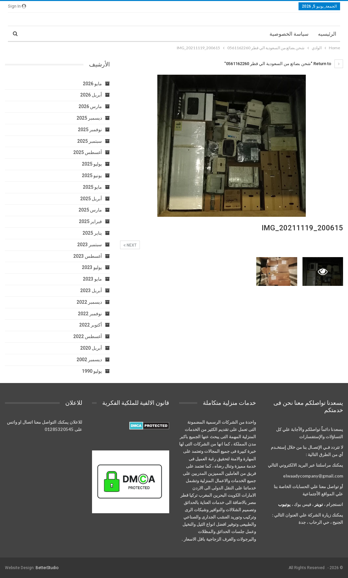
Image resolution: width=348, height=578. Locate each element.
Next (130, 245)
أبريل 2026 (91, 94)
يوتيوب (284, 504)
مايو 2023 (92, 279)
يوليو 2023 (92, 267)
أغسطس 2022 (87, 336)
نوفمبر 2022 (90, 313)
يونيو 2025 (92, 175)
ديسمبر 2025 (89, 118)
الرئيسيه (327, 34)
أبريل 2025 (91, 198)
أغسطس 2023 (87, 256)
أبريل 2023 (91, 290)
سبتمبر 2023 (89, 244)
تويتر (318, 504)
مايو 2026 (92, 83)
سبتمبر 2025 (89, 141)
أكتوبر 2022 (90, 325)
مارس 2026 (90, 106)
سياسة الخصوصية (288, 34)
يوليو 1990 (92, 371)
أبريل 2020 (91, 348)
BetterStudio (47, 567)
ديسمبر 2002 (89, 359)
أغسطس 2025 (87, 152)
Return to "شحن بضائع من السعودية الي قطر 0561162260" (283, 63)
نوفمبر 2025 (90, 129)
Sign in (17, 6)
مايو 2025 (92, 187)
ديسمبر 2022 (89, 302)
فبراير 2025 (90, 221)
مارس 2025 (90, 209)
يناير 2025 (92, 233)
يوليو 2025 (92, 164)
